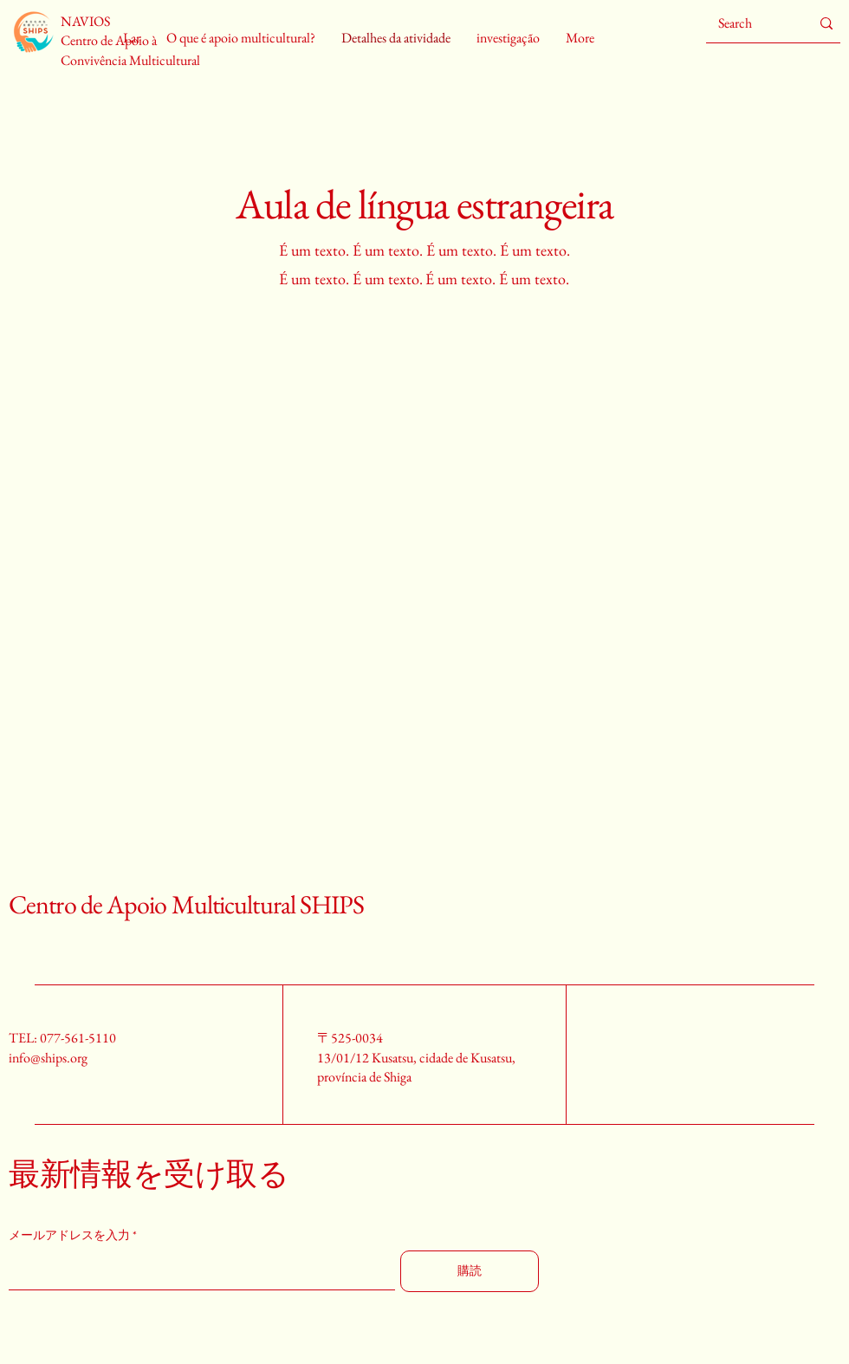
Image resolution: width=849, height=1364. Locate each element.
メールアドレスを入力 (69, 1235)
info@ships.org (48, 1058)
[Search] (751, 23)
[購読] (469, 1271)
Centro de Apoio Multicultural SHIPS (187, 904)
